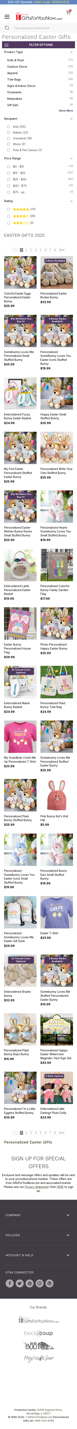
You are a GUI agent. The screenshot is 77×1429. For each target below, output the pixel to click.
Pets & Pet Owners (27, 150)
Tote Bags (40, 79)
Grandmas (22, 138)
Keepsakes (40, 98)
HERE (60, 1187)
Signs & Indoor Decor (40, 85)
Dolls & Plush (40, 59)
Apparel (40, 72)
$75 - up (19, 192)
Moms (19, 144)
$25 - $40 (19, 179)
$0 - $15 (18, 166)
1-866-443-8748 (43, 1420)
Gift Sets (40, 104)
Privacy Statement (37, 1187)
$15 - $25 (19, 173)
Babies (20, 132)
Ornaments (40, 92)
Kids (19, 126)
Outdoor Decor (40, 66)
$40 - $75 (20, 185)
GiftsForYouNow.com (40, 1417)
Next (61, 249)
